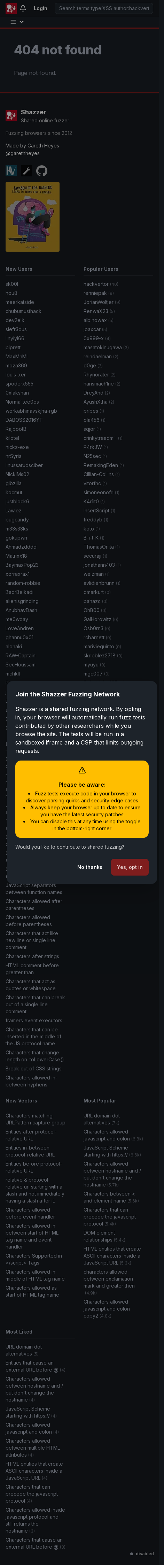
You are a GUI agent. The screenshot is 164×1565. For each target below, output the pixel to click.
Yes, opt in (130, 867)
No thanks (89, 867)
